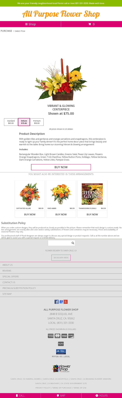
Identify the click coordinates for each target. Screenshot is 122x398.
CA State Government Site (74, 383)
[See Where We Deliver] (61, 257)
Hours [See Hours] (102, 395)
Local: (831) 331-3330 (61, 323)
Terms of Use (79, 388)
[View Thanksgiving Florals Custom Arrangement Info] (92, 194)
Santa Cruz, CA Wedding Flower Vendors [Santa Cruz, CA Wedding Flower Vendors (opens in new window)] (91, 379)
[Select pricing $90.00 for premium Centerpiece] (36, 122)
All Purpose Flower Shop (61, 13)
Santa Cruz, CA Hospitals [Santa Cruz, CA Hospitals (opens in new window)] (55, 379)
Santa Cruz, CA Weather (47, 383)
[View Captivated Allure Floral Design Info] (29, 194)
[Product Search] (61, 243)
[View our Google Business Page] (61, 303)
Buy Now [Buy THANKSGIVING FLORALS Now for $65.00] (92, 214)
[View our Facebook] (57, 303)
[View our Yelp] (66, 303)
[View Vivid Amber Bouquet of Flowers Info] (61, 194)
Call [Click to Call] (20, 395)
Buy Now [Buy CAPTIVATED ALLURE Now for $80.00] (30, 214)
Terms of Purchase (61, 388)
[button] (61, 351)
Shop (30, 24)
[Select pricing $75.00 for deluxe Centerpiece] (24, 122)
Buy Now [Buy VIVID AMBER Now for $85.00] (61, 214)
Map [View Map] (61, 395)
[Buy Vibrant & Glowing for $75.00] (61, 167)
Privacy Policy (43, 388)
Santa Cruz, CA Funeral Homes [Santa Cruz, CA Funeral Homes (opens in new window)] (26, 379)
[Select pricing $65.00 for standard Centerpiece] (11, 122)
